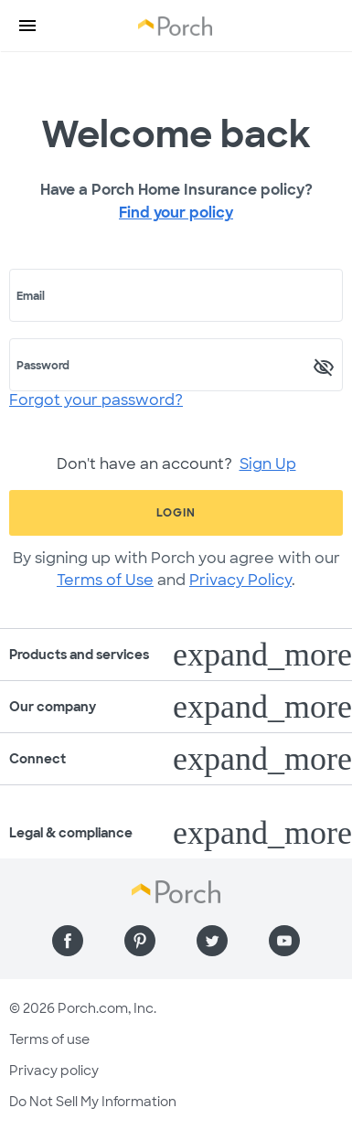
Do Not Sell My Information (92, 1101)
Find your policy (176, 212)
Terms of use (49, 1039)
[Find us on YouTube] (284, 940)
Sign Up (268, 464)
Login (176, 513)
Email (30, 296)
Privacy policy (54, 1070)
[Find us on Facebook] (67, 940)
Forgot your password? (96, 400)
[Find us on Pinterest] (139, 940)
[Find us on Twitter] (212, 940)
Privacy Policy (240, 580)
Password (42, 365)
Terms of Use (105, 580)
